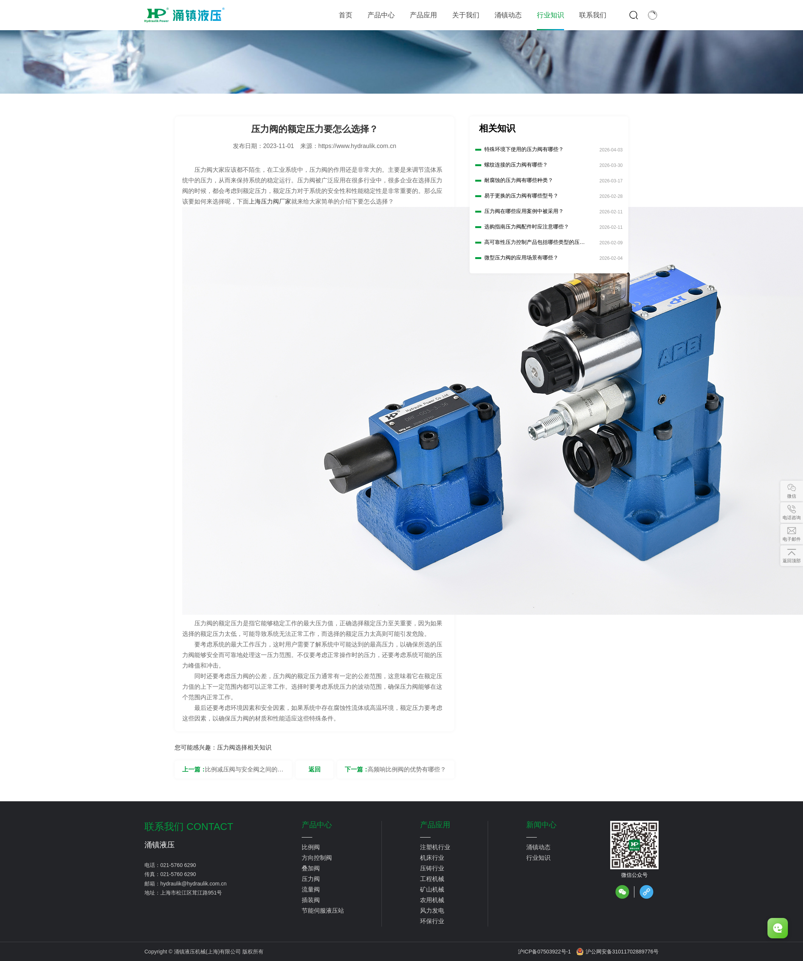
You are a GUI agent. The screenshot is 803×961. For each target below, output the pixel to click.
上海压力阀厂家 (270, 201)
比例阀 (311, 847)
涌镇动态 (538, 847)
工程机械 (432, 879)
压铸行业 (432, 868)
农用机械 (432, 900)
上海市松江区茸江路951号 (191, 893)
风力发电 (432, 910)
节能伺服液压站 (323, 910)
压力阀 (311, 879)
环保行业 (432, 921)
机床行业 (432, 858)
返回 (314, 769)
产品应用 (435, 824)
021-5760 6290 (178, 865)
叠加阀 (311, 868)
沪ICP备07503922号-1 (544, 952)
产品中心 (317, 824)
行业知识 (538, 858)
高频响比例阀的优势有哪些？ (406, 769)
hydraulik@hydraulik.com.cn (193, 884)
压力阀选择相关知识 (244, 747)
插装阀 (311, 900)
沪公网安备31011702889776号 (617, 951)
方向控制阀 (317, 858)
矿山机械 (432, 889)
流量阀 (311, 889)
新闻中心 (541, 824)
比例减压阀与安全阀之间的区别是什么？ (244, 772)
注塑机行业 (435, 847)
